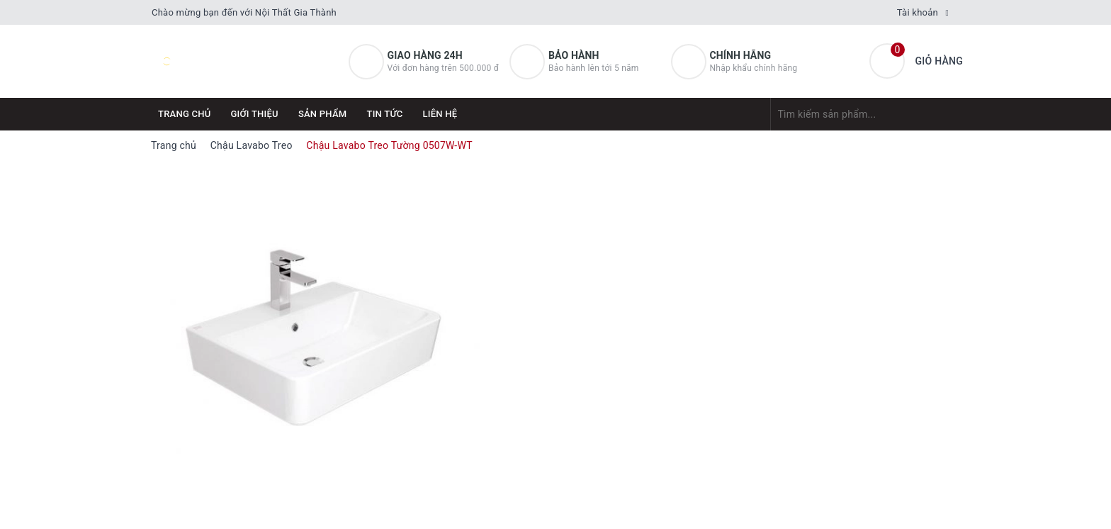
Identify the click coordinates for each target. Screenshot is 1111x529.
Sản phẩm (322, 113)
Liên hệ (440, 113)
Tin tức (384, 113)
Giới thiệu (254, 113)
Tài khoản (917, 12)
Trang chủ (184, 113)
